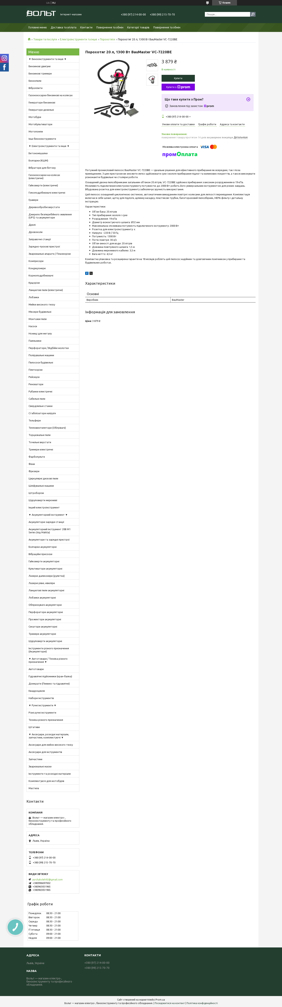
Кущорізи (34, 282)
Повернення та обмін (109, 27)
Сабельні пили (37, 398)
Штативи (34, 727)
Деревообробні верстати (44, 207)
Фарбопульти (37, 456)
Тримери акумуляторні (42, 633)
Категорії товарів (138, 27)
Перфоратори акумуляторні (46, 612)
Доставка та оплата (63, 27)
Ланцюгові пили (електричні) (46, 290)
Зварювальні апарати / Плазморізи (50, 253)
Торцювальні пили (40, 435)
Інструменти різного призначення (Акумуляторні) (49, 650)
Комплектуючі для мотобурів (46, 781)
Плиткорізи (35, 369)
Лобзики (34, 297)
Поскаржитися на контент (170, 1003)
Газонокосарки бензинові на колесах (51, 95)
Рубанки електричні (40, 391)
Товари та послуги (45, 39)
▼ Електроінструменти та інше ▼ (49, 146)
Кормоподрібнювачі (41, 275)
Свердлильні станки (40, 406)
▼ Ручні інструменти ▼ (42, 705)
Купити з (178, 87)
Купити (178, 78)
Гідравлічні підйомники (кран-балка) (50, 676)
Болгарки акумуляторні (43, 546)
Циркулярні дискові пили (43, 478)
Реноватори (36, 384)
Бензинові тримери (40, 73)
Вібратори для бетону (42, 167)
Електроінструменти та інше (78, 39)
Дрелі (32, 224)
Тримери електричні (41, 449)
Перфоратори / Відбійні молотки (49, 348)
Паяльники (35, 340)
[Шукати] (253, 14)
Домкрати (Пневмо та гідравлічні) (49, 683)
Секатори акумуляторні (43, 626)
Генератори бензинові (42, 102)
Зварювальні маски (40, 766)
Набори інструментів (41, 698)
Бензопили (35, 80)
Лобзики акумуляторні (42, 597)
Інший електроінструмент (44, 507)
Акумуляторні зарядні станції (46, 522)
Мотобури (35, 117)
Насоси (33, 326)
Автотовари (36, 669)
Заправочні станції (40, 239)
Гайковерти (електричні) (43, 185)
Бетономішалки (38, 153)
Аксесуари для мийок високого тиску (51, 744)
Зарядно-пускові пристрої (44, 246)
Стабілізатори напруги (42, 413)
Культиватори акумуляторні (45, 568)
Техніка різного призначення (46, 719)
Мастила (34, 788)
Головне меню (37, 27)
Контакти (86, 27)
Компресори (36, 261)
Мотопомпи (36, 131)
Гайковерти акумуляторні (44, 561)
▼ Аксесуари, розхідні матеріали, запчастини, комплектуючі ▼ (49, 736)
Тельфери (35, 420)
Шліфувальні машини (41, 485)
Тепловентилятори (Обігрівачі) (47, 427)
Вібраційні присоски (40, 554)
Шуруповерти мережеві (43, 500)
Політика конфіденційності (202, 1003)
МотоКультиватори (40, 124)
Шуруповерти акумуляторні (45, 641)
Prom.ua (160, 999)
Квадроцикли (37, 690)
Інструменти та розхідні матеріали (50, 773)
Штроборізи (36, 493)
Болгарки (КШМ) (38, 160)
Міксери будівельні (40, 311)
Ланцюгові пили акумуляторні (46, 590)
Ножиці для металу (40, 333)
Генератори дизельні (41, 109)
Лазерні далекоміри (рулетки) (47, 575)
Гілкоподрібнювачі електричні (47, 192)
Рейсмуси (34, 377)
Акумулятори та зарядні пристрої (49, 539)
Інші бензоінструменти (42, 138)
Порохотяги (107, 39)
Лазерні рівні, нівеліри (42, 583)
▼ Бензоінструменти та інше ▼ (48, 59)
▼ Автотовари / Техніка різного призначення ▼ (48, 660)
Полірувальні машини (41, 355)
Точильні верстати (40, 442)
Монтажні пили (38, 319)
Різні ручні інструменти (42, 712)
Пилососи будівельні (41, 362)
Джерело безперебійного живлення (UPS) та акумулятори (50, 216)
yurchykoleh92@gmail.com (47, 879)
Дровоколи (35, 232)
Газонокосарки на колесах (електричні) (44, 176)
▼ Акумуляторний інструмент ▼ (48, 514)
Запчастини (35, 759)
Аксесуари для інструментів (45, 752)
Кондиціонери (37, 268)
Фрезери (34, 471)
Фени (32, 464)
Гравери (33, 199)
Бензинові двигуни (40, 66)
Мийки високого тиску (42, 304)
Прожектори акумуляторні (45, 619)
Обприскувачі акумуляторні (45, 604)
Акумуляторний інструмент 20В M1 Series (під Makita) (49, 531)
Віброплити (35, 88)
